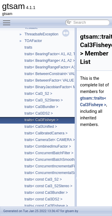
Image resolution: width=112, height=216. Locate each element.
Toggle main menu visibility (8, 20)
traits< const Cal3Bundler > (46, 192)
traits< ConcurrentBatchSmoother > (52, 160)
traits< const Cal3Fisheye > (46, 206)
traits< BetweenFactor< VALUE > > (52, 80)
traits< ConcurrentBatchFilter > (48, 153)
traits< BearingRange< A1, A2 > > (51, 60)
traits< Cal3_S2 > (38, 94)
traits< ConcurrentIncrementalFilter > (53, 166)
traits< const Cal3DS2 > (43, 199)
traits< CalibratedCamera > (45, 133)
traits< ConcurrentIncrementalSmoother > (57, 173)
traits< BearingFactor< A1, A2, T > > (53, 54)
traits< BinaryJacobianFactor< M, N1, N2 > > (59, 87)
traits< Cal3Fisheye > (41, 120)
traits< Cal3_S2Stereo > (43, 100)
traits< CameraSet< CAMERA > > (51, 140)
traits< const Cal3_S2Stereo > (48, 186)
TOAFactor (33, 41)
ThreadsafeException (41, 34)
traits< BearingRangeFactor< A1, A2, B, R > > (60, 67)
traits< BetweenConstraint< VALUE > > (55, 74)
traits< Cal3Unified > (40, 126)
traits (28, 47)
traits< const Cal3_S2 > (43, 179)
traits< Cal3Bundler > (41, 107)
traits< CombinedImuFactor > (47, 146)
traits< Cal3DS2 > (38, 113)
